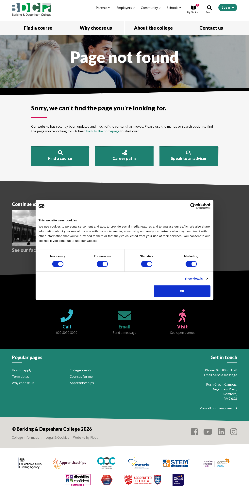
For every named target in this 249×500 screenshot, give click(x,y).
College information (27, 437)
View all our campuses (218, 408)
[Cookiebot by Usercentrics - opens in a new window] (193, 206)
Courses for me (81, 376)
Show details (194, 278)
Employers (125, 8)
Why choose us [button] (96, 28)
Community (150, 8)
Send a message (225, 375)
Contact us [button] (211, 28)
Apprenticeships (82, 383)
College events (80, 370)
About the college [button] (153, 28)
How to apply (21, 370)
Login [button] (226, 7)
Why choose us (23, 383)
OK (182, 291)
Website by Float (85, 437)
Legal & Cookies (57, 437)
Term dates (20, 376)
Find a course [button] (38, 28)
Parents (103, 8)
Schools (174, 8)
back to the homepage (103, 131)
